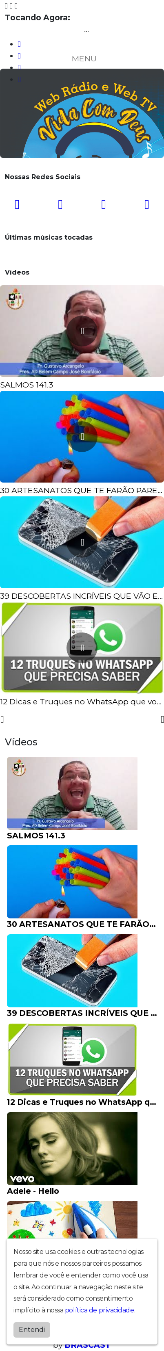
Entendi (32, 1330)
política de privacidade (99, 1310)
